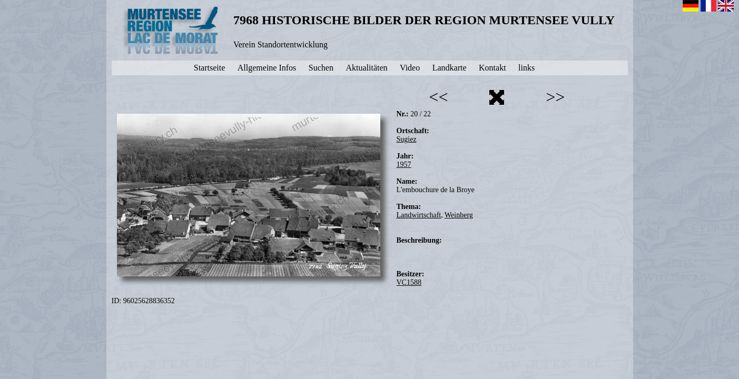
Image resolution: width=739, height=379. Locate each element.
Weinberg (459, 215)
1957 (404, 164)
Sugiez (407, 139)
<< (438, 96)
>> (555, 96)
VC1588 (409, 282)
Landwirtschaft (419, 215)
